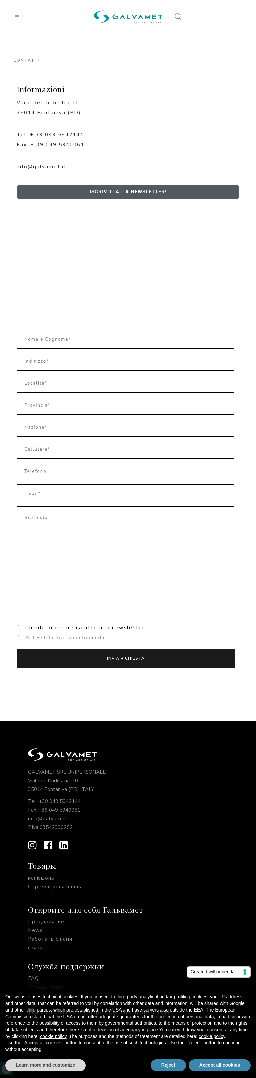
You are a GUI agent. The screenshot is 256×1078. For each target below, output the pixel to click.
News (35, 930)
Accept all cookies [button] (219, 1065)
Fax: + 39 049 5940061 (50, 144)
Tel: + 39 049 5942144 (50, 134)
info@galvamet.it (42, 166)
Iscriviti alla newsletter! (128, 192)
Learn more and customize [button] (45, 1065)
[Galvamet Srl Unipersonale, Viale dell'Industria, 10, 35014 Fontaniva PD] (128, 260)
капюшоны (41, 877)
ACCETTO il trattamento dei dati (66, 637)
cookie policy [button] (53, 1036)
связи (35, 947)
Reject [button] (168, 1065)
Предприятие (46, 921)
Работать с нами (50, 939)
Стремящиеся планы (55, 886)
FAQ (33, 978)
